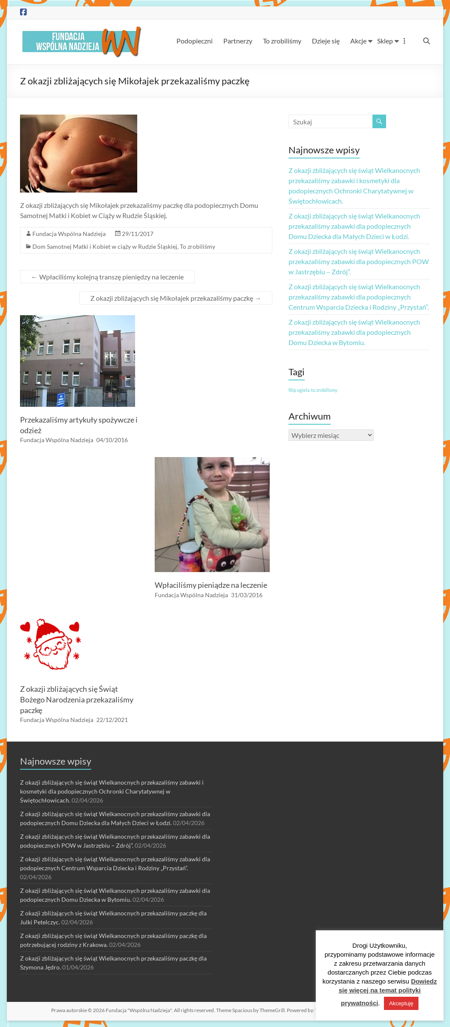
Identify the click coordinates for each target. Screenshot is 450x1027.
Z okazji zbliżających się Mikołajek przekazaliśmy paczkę (175, 298)
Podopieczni (194, 41)
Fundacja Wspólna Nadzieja (69, 233)
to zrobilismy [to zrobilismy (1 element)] (324, 390)
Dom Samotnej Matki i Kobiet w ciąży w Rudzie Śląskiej (104, 246)
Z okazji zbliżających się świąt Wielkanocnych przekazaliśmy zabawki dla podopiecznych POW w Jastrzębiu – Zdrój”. (358, 261)
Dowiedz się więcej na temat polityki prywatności (388, 992)
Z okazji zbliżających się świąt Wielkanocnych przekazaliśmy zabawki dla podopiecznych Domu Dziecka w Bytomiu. (354, 332)
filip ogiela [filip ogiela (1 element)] (299, 390)
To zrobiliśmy (282, 41)
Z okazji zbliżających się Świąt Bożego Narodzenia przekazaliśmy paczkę (76, 699)
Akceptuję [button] (401, 1003)
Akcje (358, 41)
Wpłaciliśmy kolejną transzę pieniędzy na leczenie (107, 277)
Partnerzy (237, 41)
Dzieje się (326, 41)
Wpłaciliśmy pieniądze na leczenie (211, 585)
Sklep (385, 41)
